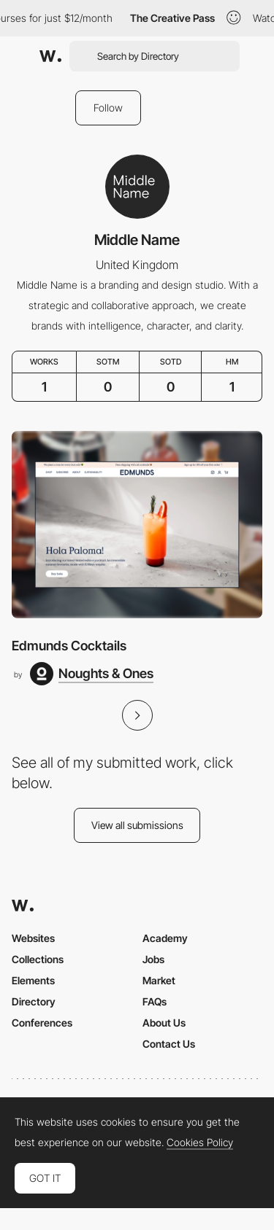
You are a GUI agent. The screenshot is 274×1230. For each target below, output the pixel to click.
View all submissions (137, 825)
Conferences (42, 1022)
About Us (164, 1022)
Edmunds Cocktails (69, 645)
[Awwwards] (50, 56)
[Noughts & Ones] (91, 673)
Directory (34, 1001)
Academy (165, 938)
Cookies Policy (200, 1142)
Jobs (153, 959)
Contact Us (168, 1044)
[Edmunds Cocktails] (137, 524)
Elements (33, 980)
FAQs (154, 1001)
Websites (33, 938)
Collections (38, 959)
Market (158, 980)
